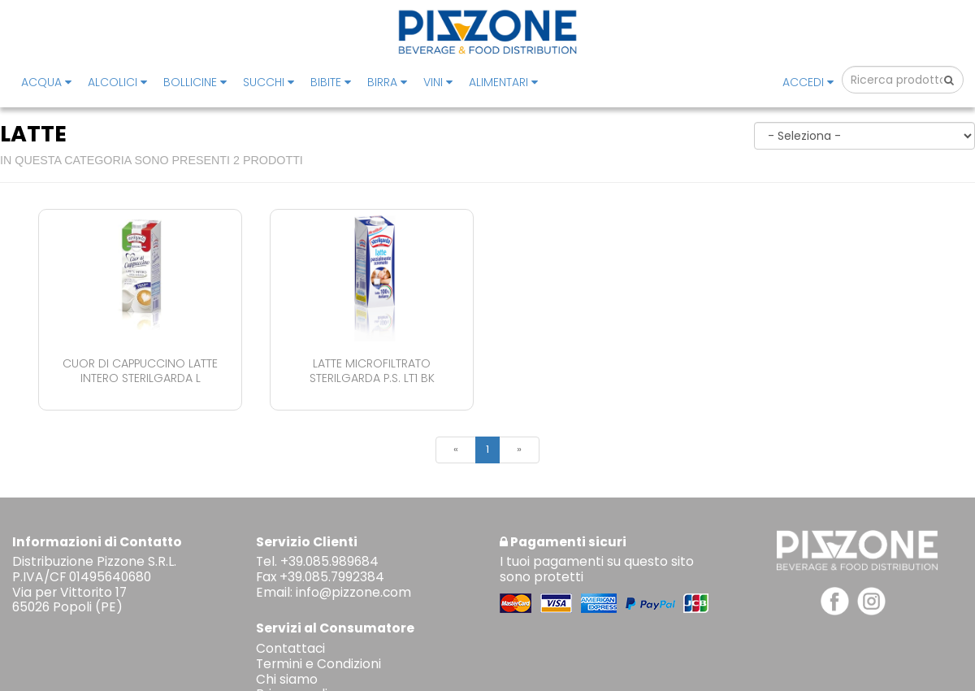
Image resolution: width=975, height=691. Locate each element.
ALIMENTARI (503, 82)
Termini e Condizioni (318, 663)
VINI (438, 82)
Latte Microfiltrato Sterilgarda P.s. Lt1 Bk (372, 370)
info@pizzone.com (353, 592)
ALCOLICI (117, 82)
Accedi (808, 82)
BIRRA (387, 82)
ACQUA (46, 82)
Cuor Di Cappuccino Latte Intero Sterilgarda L (140, 370)
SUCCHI (268, 82)
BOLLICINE (195, 82)
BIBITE (330, 82)
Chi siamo (287, 679)
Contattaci (290, 648)
